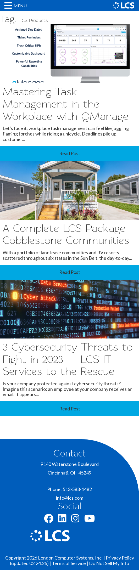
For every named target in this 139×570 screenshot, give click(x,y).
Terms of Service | (70, 563)
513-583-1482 (77, 489)
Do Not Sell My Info (109, 563)
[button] (9, 5)
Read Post (69, 153)
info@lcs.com (69, 498)
